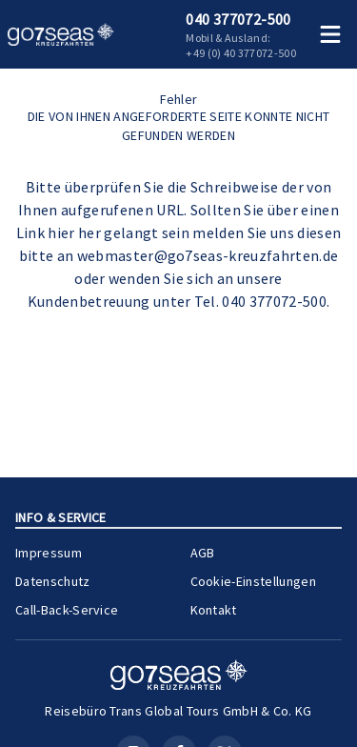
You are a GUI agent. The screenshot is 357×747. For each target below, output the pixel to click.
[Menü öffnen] (330, 34)
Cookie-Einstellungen (256, 580)
